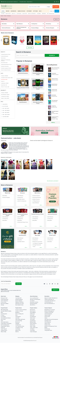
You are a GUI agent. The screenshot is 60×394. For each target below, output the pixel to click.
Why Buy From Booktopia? (35, 299)
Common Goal (54, 89)
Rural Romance (23, 102)
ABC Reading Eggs (4, 309)
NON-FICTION (8, 13)
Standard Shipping (19, 299)
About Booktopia (33, 296)
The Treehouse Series (19, 326)
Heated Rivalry (54, 84)
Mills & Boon (37, 193)
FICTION (2, 13)
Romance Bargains (52, 28)
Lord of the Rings (18, 320)
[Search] (55, 6)
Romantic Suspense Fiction (6, 68)
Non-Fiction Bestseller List (50, 303)
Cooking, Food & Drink (49, 312)
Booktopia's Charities (34, 302)
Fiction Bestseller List (49, 302)
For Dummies (3, 316)
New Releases (23, 24)
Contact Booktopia (4, 299)
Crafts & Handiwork (48, 313)
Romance (9, 15)
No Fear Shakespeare (5, 324)
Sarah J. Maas (32, 326)
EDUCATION (25, 13)
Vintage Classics (4, 330)
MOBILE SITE (55, 289)
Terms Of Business (4, 300)
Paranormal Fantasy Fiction (23, 222)
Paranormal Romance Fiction (6, 64)
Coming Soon (37, 24)
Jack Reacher (18, 316)
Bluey (2, 312)
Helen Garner (32, 317)
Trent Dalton (32, 330)
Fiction (5, 15)
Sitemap (2, 304)
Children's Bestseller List (49, 299)
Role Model (54, 95)
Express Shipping (18, 300)
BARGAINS (44, 13)
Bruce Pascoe (32, 311)
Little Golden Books (4, 322)
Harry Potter (3, 319)
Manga (46, 327)
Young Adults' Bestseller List (50, 300)
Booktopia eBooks (33, 303)
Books (2, 15)
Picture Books (47, 328)
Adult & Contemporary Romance (23, 28)
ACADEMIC (39, 13)
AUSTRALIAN (19, 13)
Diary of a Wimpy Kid (19, 313)
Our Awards (32, 300)
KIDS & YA (13, 13)
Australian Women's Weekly (6, 311)
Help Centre (3, 296)
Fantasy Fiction (47, 324)
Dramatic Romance (36, 195)
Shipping (17, 296)
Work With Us (32, 304)
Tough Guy (54, 105)
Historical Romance (8, 28)
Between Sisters (55, 78)
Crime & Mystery (48, 322)
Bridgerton (17, 312)
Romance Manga (37, 28)
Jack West (17, 317)
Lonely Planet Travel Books (6, 323)
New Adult (37, 235)
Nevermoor (17, 322)
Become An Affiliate (4, 303)
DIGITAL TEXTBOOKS (32, 13)
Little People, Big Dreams (20, 319)
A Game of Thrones (19, 311)
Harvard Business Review (6, 317)
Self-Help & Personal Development (51, 319)
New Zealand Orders (19, 304)
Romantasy (52, 24)
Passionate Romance (37, 197)
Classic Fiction (47, 323)
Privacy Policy (3, 302)
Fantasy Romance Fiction (5, 54)
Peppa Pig (3, 327)
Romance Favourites (5, 66)
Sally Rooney (32, 324)
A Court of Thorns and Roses (21, 309)
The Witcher (17, 328)
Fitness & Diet (47, 316)
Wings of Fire (17, 330)
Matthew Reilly (33, 322)
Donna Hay (32, 315)
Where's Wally (3, 331)
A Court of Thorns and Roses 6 (55, 117)
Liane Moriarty (32, 320)
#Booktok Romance (23, 73)
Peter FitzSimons (33, 323)
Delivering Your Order (19, 303)
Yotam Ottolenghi (33, 331)
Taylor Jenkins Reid (34, 327)
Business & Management (49, 311)
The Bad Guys (18, 324)
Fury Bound (54, 73)
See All (56, 19)
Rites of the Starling (55, 67)
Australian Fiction (48, 320)
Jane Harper (32, 319)
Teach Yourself (4, 328)
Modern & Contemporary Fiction (51, 326)
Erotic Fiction (52, 235)
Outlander (17, 323)
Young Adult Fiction (48, 330)
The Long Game (55, 100)
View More (30, 47)
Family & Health (47, 315)
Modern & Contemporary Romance (5, 60)
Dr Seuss (2, 315)
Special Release (36, 202)
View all (53, 122)
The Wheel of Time (19, 327)
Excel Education (4, 313)
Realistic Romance (36, 199)
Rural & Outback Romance (6, 69)
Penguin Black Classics (5, 326)
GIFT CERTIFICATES (50, 13)
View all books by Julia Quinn (53, 180)
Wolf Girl (17, 331)
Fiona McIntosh (33, 316)
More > (26, 205)
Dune (16, 315)
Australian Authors (21, 199)
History (46, 317)
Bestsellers (8, 24)
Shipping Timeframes (19, 302)
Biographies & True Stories (50, 309)
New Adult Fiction (4, 62)
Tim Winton (32, 328)
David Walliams (33, 312)
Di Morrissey (32, 313)
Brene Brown (32, 309)
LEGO (2, 320)
